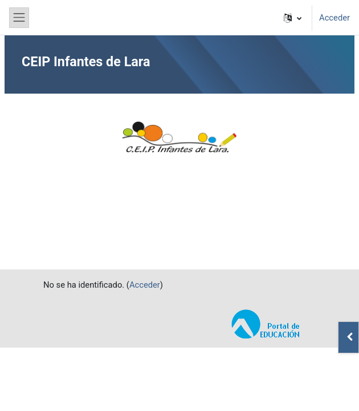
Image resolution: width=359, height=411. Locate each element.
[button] (292, 18)
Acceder (334, 18)
